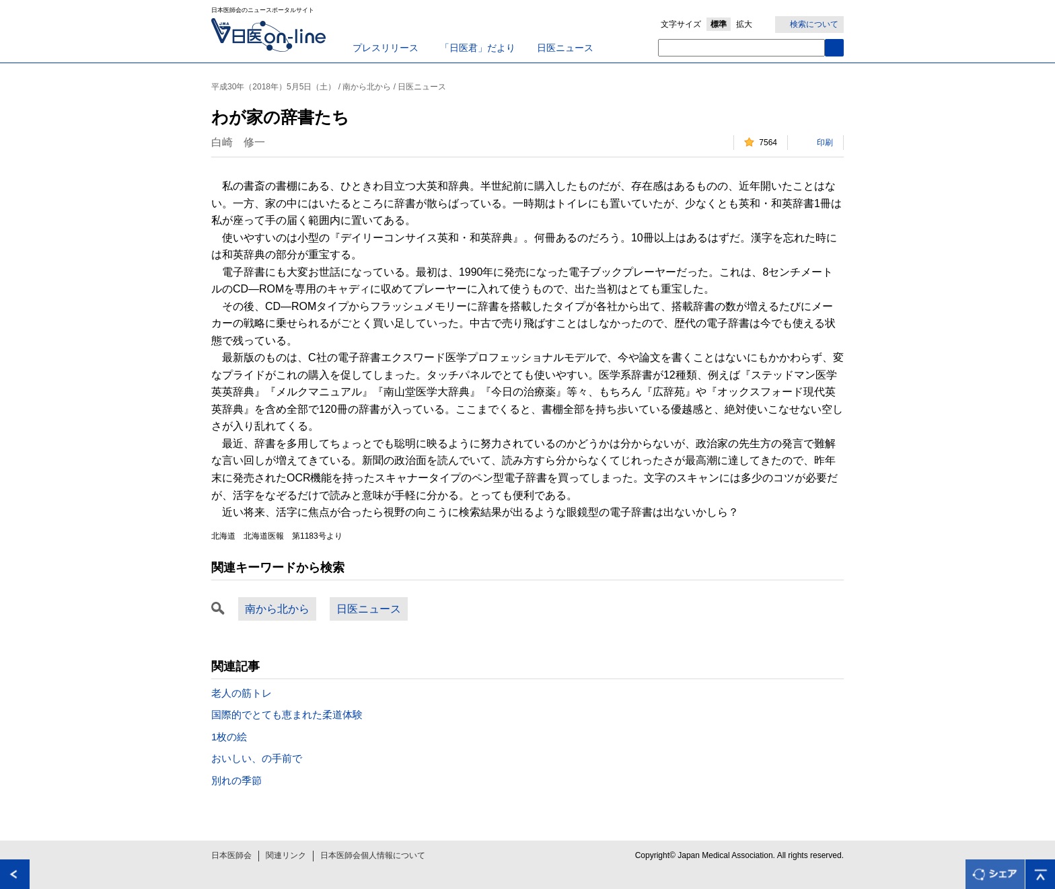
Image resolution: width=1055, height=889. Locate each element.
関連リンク (286, 855)
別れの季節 (236, 780)
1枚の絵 (229, 736)
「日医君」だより (477, 47)
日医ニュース (565, 47)
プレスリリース (386, 47)
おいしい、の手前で (256, 758)
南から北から (277, 609)
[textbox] (741, 47)
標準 (719, 24)
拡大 (744, 24)
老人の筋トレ (241, 693)
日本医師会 (231, 855)
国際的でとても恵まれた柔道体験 (287, 714)
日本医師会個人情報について (372, 855)
